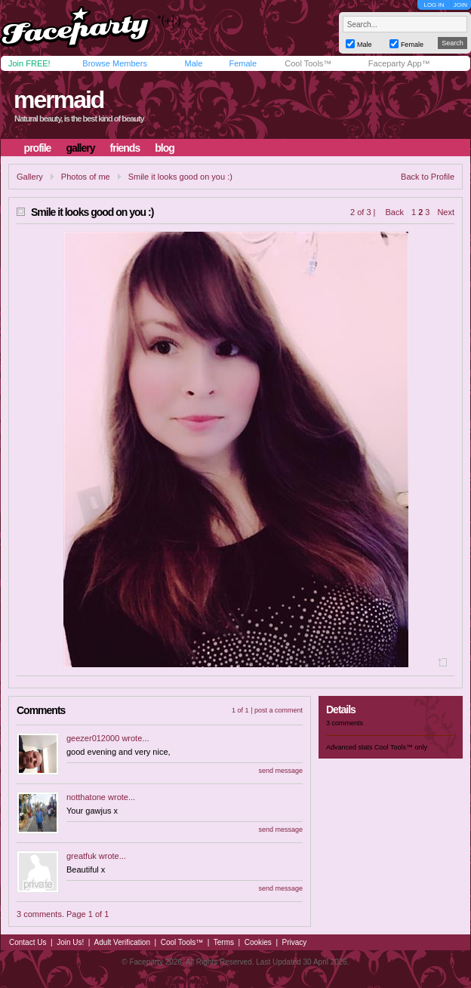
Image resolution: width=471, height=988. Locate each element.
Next (445, 212)
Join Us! (70, 942)
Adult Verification (122, 942)
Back (395, 212)
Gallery (30, 176)
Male (193, 63)
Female (243, 63)
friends (125, 148)
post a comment (278, 710)
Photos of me (85, 176)
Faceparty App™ (399, 63)
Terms (224, 942)
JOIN (460, 5)
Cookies (258, 942)
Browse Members (114, 63)
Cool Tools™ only (400, 747)
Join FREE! (29, 63)
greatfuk (81, 855)
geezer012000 (92, 738)
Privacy (294, 942)
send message (280, 770)
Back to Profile (427, 176)
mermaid (58, 99)
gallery (80, 148)
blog (164, 148)
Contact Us (27, 942)
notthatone (86, 797)
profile (37, 148)
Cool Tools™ (308, 63)
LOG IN (433, 5)
